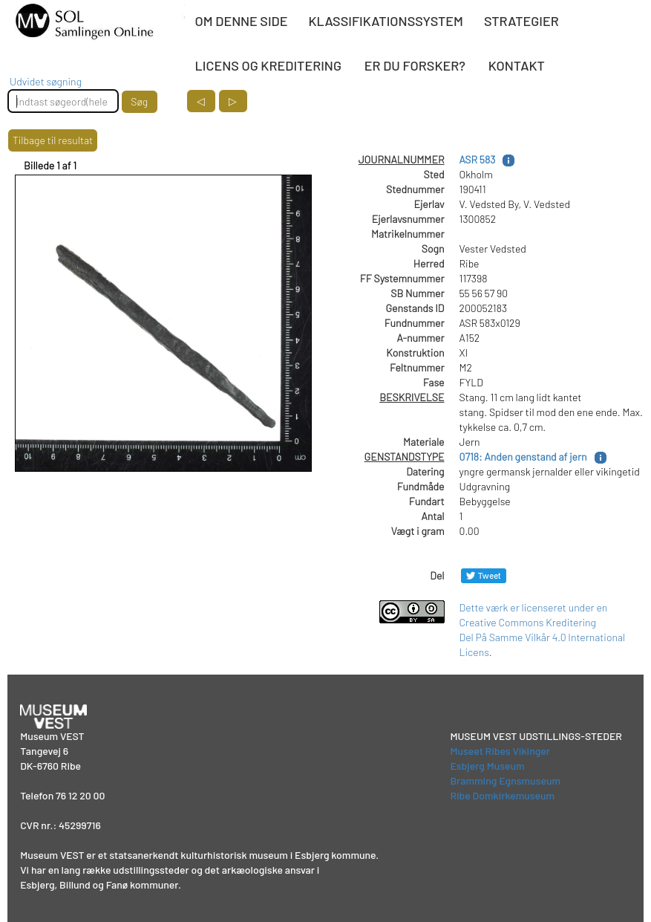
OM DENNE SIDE (241, 21)
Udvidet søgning (46, 81)
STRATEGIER (521, 21)
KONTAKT (516, 65)
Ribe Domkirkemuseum (502, 795)
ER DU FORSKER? (414, 65)
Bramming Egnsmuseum (505, 780)
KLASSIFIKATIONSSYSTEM (386, 21)
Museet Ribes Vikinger (500, 750)
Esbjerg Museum (487, 765)
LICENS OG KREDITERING (268, 65)
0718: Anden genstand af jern (523, 456)
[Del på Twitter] (483, 575)
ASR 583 (477, 159)
